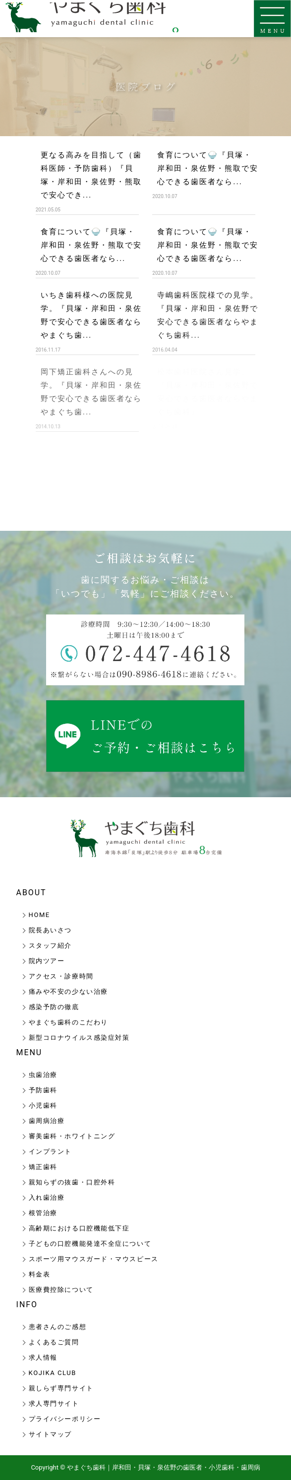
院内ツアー (47, 961)
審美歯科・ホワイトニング (72, 1136)
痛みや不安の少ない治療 (68, 991)
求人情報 (43, 1357)
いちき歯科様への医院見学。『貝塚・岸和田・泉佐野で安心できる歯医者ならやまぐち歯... (91, 315)
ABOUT (31, 892)
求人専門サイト (54, 1403)
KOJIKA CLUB (52, 1373)
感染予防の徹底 (54, 1007)
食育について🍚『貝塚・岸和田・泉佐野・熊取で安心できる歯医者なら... (207, 168)
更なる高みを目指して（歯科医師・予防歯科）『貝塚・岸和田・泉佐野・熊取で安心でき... (91, 175)
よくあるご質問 (54, 1342)
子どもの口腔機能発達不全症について (90, 1243)
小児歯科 (43, 1105)
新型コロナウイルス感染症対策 (79, 1037)
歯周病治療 (47, 1120)
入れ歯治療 (47, 1197)
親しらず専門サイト (61, 1388)
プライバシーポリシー (65, 1419)
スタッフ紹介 (50, 945)
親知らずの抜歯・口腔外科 (72, 1182)
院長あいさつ (50, 930)
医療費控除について (61, 1289)
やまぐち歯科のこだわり (68, 1022)
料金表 (40, 1274)
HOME (39, 915)
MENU (29, 1052)
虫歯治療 (43, 1074)
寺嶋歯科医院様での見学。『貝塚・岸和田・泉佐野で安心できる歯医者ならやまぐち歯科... (207, 315)
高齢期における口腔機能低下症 (79, 1228)
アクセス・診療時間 (61, 976)
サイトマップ (50, 1434)
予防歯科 (43, 1090)
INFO (27, 1304)
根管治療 (43, 1213)
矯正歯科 (43, 1167)
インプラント (50, 1151)
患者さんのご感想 (57, 1326)
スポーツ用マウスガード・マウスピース (94, 1259)
